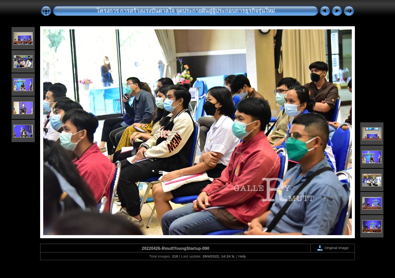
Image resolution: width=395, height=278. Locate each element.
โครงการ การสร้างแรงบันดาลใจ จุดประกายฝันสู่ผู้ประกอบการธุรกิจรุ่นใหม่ (185, 11)
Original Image (332, 248)
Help (242, 256)
